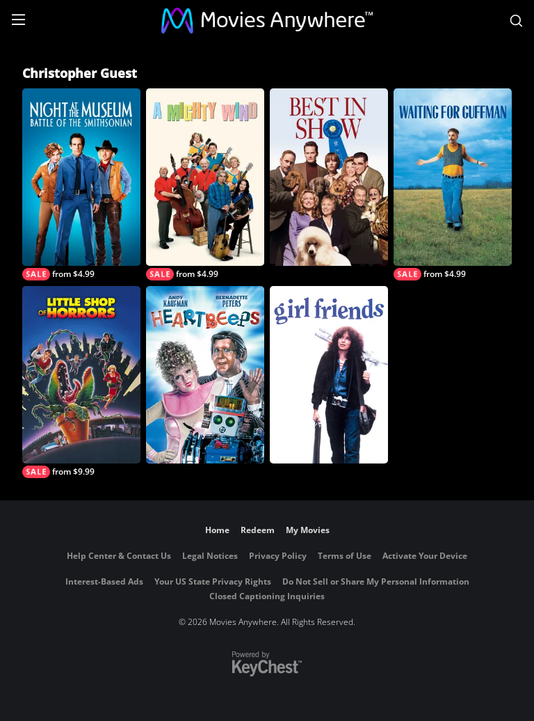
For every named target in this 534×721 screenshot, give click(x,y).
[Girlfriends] (329, 375)
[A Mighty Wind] (205, 184)
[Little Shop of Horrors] (81, 382)
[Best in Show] (329, 177)
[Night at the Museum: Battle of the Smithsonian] (81, 184)
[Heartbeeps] (205, 375)
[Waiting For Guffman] (453, 184)
